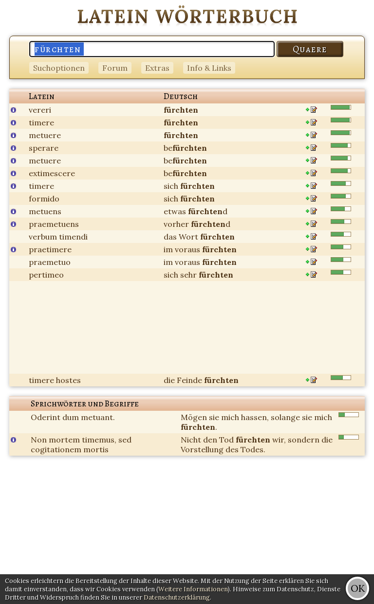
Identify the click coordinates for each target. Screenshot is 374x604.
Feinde (189, 380)
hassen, (255, 417)
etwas (175, 211)
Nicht (191, 439)
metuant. (98, 417)
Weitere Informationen (193, 589)
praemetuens (54, 224)
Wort (188, 237)
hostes (68, 380)
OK (358, 588)
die (169, 380)
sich (171, 186)
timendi (73, 237)
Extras (157, 68)
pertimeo (46, 275)
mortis (96, 449)
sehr (188, 275)
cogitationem (56, 449)
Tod (226, 439)
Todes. (253, 449)
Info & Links (209, 68)
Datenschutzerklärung (177, 597)
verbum (43, 237)
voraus (187, 249)
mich (230, 417)
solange (285, 417)
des (232, 449)
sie (214, 417)
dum (70, 417)
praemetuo (50, 262)
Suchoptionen (59, 68)
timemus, (99, 439)
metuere (45, 135)
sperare (43, 148)
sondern (303, 439)
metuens (45, 211)
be (185, 148)
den (210, 439)
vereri (40, 110)
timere (41, 122)
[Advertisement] (187, 327)
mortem (64, 439)
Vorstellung (202, 449)
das (170, 237)
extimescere (52, 173)
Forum (115, 68)
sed (124, 439)
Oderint (45, 417)
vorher (176, 224)
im (168, 249)
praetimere (50, 249)
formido (44, 198)
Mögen (194, 417)
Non (39, 439)
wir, (279, 439)
